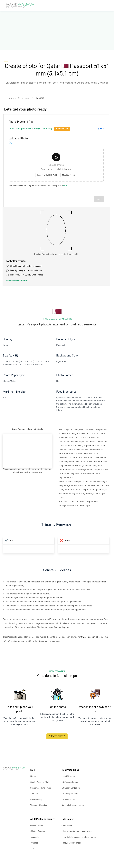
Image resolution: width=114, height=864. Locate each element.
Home (11, 98)
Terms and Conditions (40, 805)
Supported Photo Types (40, 788)
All (19, 98)
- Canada (34, 843)
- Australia (34, 837)
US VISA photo (68, 776)
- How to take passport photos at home (79, 837)
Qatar (27, 98)
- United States (36, 825)
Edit (101, 128)
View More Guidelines (17, 280)
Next (99, 199)
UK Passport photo (70, 794)
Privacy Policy (36, 799)
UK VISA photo (68, 799)
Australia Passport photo (73, 805)
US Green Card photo (71, 788)
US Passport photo (70, 782)
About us (34, 794)
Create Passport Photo (40, 782)
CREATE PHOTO (57, 736)
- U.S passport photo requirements (76, 831)
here (65, 185)
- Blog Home (67, 825)
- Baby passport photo (71, 843)
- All (32, 848)
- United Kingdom (37, 831)
